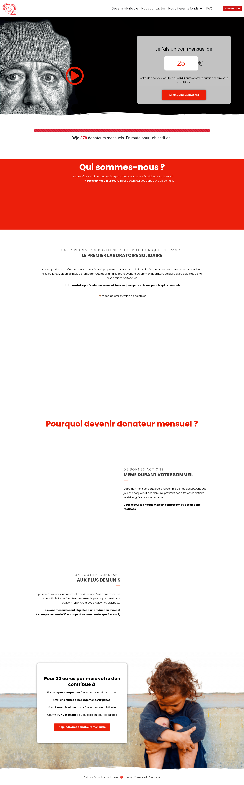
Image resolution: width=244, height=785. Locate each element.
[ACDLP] (10, 9)
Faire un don (232, 8)
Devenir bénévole (125, 8)
